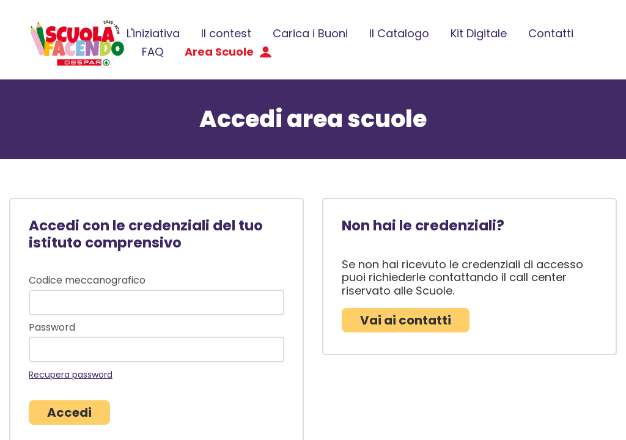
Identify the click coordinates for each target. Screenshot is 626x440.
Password (52, 327)
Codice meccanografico (87, 280)
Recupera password (70, 375)
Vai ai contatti (405, 320)
